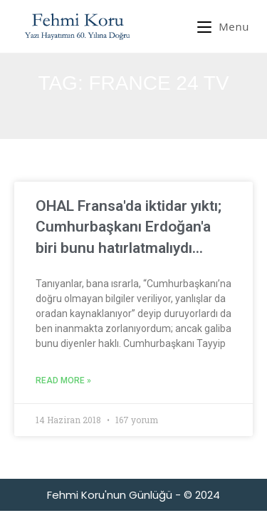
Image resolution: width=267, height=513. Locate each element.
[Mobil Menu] (223, 26)
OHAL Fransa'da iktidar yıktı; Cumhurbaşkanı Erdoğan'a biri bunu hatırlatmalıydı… (128, 226)
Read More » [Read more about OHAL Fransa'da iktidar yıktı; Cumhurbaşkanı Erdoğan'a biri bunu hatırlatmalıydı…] (63, 380)
